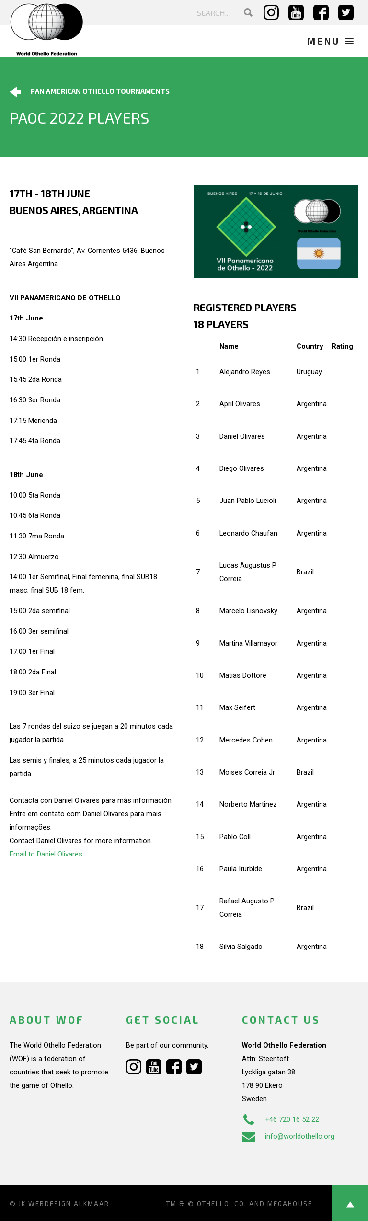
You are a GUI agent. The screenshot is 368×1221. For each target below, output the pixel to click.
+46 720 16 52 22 (280, 1119)
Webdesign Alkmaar (68, 1204)
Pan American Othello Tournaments (90, 92)
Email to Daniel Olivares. (47, 854)
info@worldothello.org (288, 1136)
